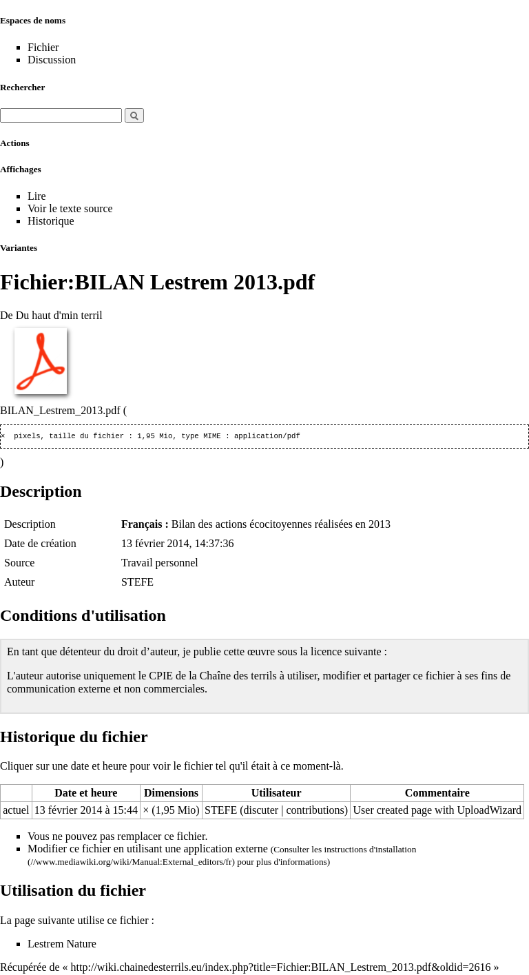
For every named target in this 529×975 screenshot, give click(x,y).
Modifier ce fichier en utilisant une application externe (148, 850)
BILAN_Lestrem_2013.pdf (60, 410)
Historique (51, 221)
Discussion (52, 59)
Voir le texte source (70, 208)
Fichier (43, 47)
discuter (261, 811)
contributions (315, 811)
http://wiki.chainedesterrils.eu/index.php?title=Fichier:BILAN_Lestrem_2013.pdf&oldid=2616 (281, 968)
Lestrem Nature (62, 945)
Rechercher (22, 87)
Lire (37, 196)
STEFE (137, 583)
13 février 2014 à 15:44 (86, 811)
